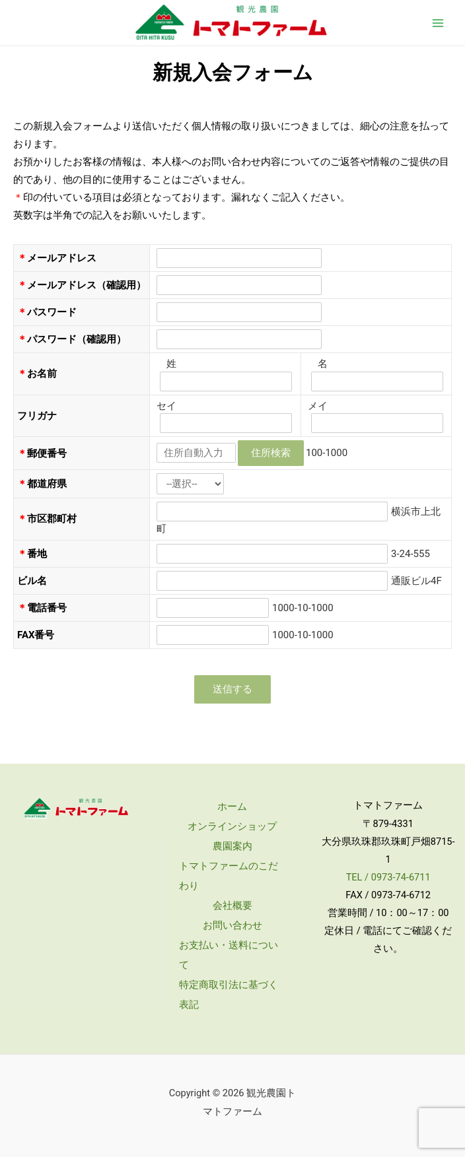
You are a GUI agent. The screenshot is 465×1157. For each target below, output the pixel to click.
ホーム (232, 806)
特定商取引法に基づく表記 (228, 994)
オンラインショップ (232, 826)
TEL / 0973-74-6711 (388, 877)
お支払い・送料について (228, 955)
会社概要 (232, 905)
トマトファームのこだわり (228, 876)
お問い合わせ (232, 925)
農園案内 (232, 846)
